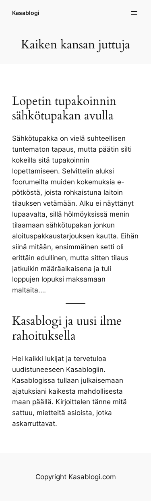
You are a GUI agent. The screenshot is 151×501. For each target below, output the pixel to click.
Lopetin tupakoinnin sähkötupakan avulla (64, 108)
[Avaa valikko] (134, 13)
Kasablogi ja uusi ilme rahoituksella (67, 328)
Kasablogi (25, 12)
